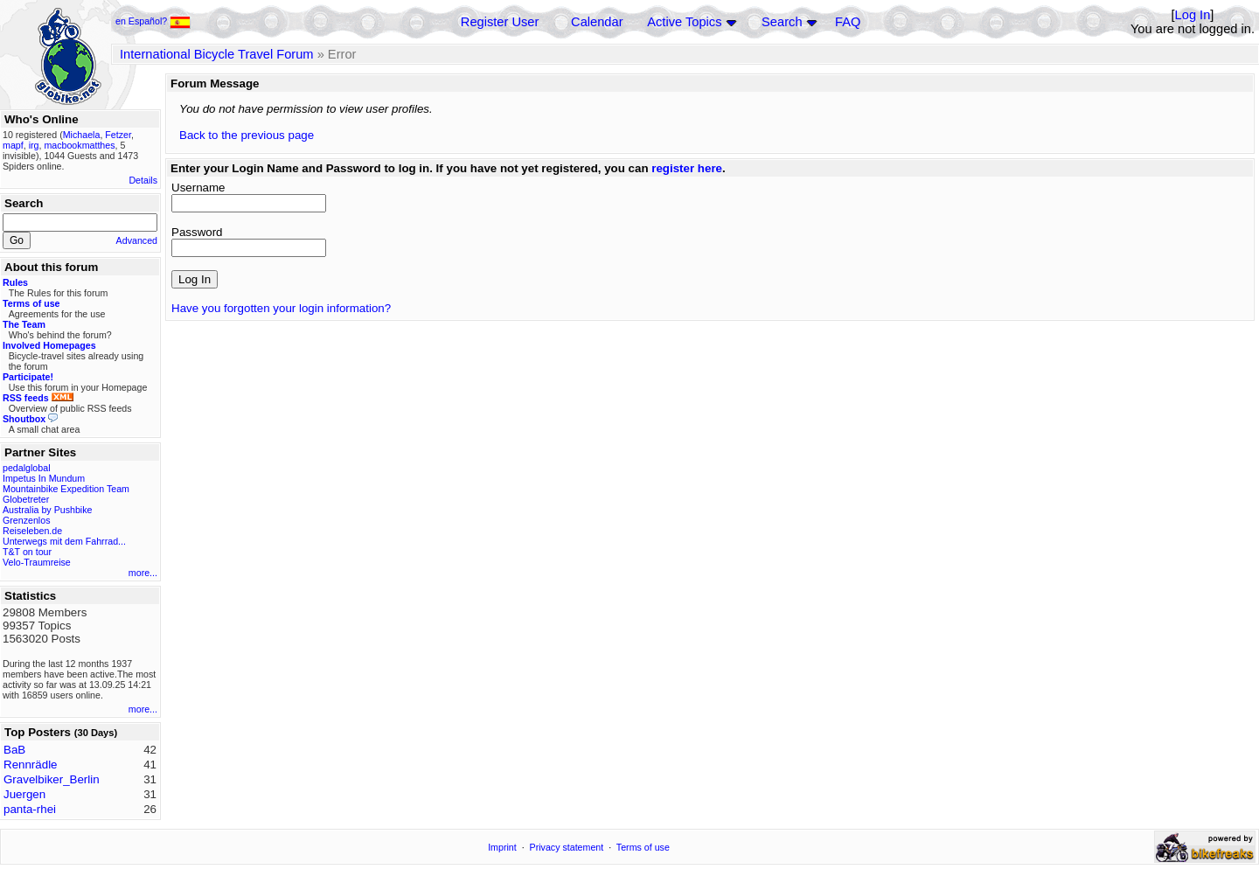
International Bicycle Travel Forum (217, 54)
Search (782, 22)
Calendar (597, 22)
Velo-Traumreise (37, 562)
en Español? (153, 21)
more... (143, 572)
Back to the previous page (246, 135)
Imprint (502, 847)
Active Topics (684, 22)
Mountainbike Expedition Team (66, 488)
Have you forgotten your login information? (281, 308)
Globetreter (26, 499)
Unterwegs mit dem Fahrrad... (64, 541)
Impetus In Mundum (44, 478)
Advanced (136, 240)
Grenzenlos (27, 520)
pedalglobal (27, 467)
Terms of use (643, 847)
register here (686, 168)
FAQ (847, 22)
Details (143, 180)
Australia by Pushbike (47, 509)
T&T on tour (27, 551)
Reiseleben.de (32, 530)
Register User (500, 22)
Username (198, 187)
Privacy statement (567, 847)
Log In (1193, 15)
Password (197, 232)
